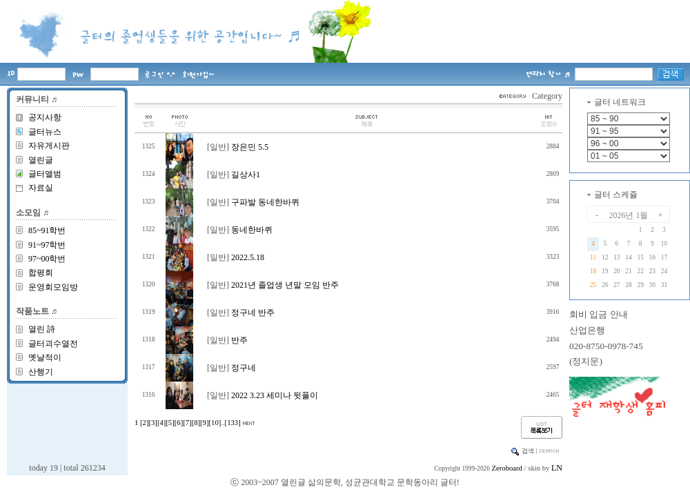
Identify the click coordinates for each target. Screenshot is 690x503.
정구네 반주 (253, 312)
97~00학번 (47, 259)
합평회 (40, 272)
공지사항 (44, 117)
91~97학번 (47, 245)
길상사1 (245, 174)
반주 (239, 340)
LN (556, 468)
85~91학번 (47, 230)
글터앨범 (44, 174)
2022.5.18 (247, 257)
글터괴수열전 (53, 343)
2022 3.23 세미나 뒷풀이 (274, 395)
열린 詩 (41, 329)
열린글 (40, 160)
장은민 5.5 (249, 147)
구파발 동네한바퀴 (265, 202)
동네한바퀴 (252, 230)
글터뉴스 (44, 132)
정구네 (243, 368)
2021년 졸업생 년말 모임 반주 (285, 285)
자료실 (40, 188)
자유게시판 (49, 145)
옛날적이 (44, 357)
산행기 (40, 372)
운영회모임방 (53, 287)
